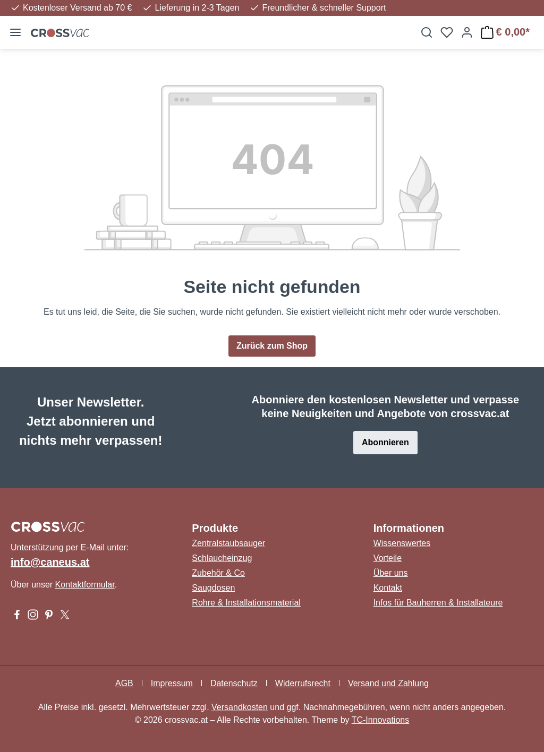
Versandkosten (239, 707)
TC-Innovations (381, 719)
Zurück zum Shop (272, 345)
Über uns (390, 572)
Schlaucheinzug (222, 558)
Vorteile (387, 558)
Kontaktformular (85, 584)
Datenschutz (234, 683)
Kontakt (387, 587)
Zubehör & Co (218, 572)
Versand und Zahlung (388, 683)
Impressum (172, 683)
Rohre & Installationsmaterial (246, 602)
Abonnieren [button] (385, 442)
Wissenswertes (402, 543)
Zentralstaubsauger (228, 543)
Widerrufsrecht (302, 683)
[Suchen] (426, 32)
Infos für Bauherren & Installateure (438, 602)
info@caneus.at (50, 562)
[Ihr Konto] (467, 32)
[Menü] (15, 32)
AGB (124, 683)
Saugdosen (213, 587)
